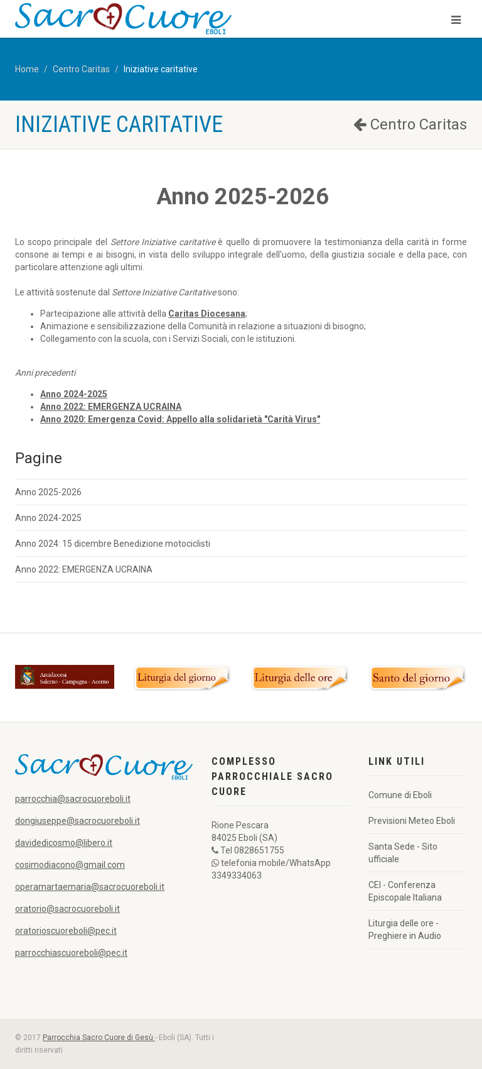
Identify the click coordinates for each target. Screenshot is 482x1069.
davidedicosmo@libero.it (63, 843)
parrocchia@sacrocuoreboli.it (73, 799)
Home (27, 69)
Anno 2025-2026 (48, 492)
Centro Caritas (81, 69)
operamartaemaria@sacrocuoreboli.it (89, 887)
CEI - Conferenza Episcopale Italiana (405, 891)
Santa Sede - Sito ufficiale (402, 852)
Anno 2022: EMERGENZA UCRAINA (84, 569)
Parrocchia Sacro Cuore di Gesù (99, 1037)
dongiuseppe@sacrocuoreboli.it (77, 821)
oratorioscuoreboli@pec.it (66, 931)
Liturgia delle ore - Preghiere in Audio (404, 929)
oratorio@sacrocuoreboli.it (67, 909)
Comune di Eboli (400, 795)
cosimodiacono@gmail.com (70, 865)
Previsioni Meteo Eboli (411, 821)
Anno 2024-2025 (48, 518)
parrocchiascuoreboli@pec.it (71, 953)
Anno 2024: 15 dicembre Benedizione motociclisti (112, 544)
